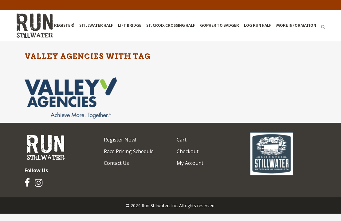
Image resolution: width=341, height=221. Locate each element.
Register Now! (120, 139)
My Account (190, 163)
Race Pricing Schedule (129, 151)
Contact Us (116, 163)
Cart (181, 139)
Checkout (187, 151)
